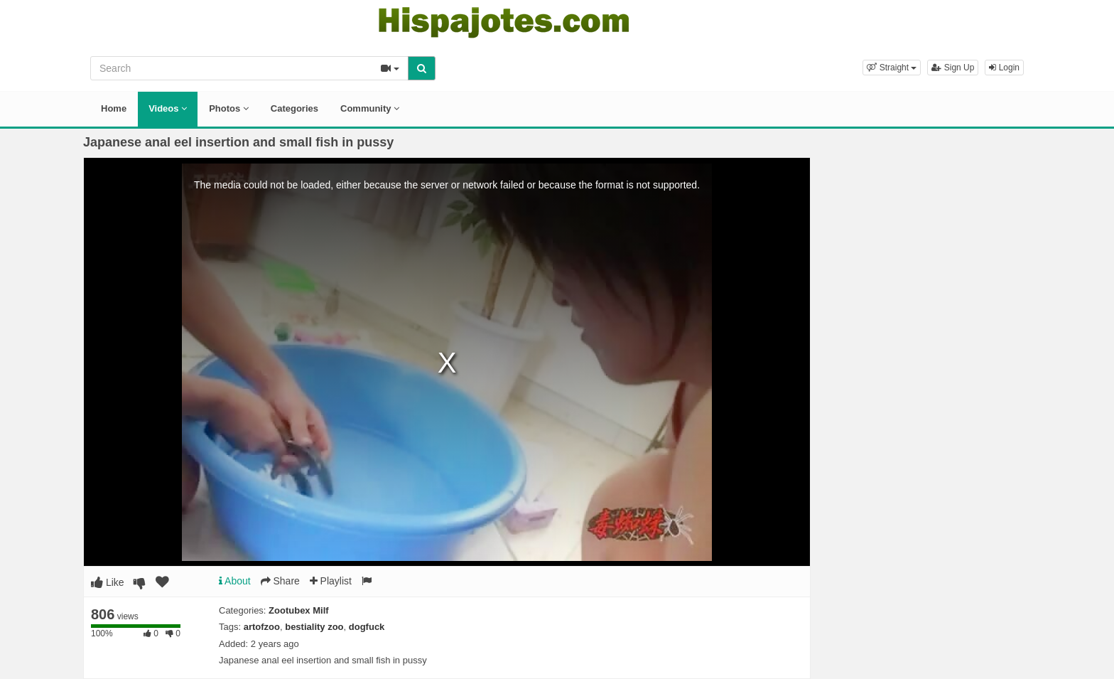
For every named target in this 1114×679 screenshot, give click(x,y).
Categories (294, 108)
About (235, 581)
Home (113, 108)
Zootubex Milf (299, 610)
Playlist (331, 581)
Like (107, 582)
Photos (229, 108)
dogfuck (367, 626)
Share (280, 581)
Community (369, 108)
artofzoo (262, 626)
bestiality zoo (314, 626)
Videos (167, 108)
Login (1004, 68)
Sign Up (952, 68)
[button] (891, 67)
